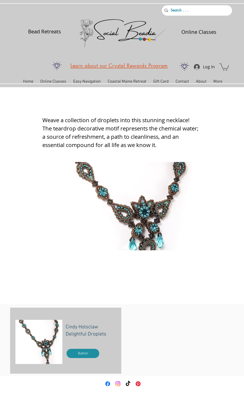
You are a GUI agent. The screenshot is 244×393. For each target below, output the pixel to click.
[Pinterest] (138, 384)
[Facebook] (108, 384)
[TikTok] (128, 384)
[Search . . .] (196, 10)
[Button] (83, 353)
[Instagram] (118, 384)
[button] (224, 67)
